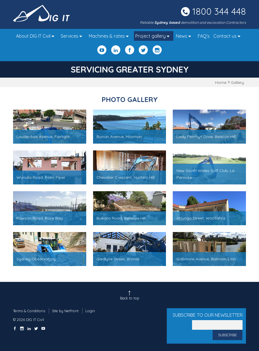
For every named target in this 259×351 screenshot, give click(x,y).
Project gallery (153, 36)
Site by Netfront (65, 311)
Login (90, 311)
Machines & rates (110, 36)
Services (73, 36)
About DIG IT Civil (36, 36)
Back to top (129, 298)
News (185, 36)
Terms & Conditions (29, 311)
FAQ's (204, 36)
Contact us (228, 36)
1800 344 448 (219, 11)
